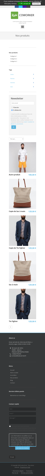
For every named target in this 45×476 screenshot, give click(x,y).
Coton (22, 74)
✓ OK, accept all (24, 3)
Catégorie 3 (13, 61)
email (25, 122)
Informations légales (18, 471)
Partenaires (29, 471)
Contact (12, 383)
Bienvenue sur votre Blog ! (18, 395)
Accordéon (13, 375)
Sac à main (13, 285)
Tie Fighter (13, 321)
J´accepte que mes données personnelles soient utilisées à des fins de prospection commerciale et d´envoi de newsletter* (22, 429)
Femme (22, 78)
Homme (22, 82)
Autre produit (14, 175)
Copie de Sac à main (17, 211)
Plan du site (15, 473)
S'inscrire (16, 107)
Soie (22, 87)
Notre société (14, 373)
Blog (11, 380)
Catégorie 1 (13, 56)
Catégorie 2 (13, 59)
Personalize (36, 3)
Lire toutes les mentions (22, 448)
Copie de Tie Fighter (17, 248)
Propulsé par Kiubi (25, 467)
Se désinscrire (17, 110)
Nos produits (14, 378)
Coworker (22, 15)
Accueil (12, 370)
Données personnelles (27, 473)
